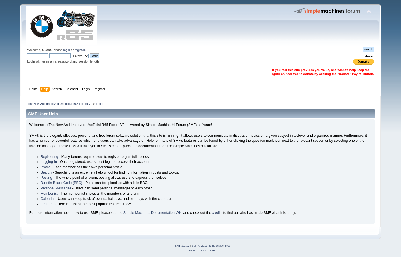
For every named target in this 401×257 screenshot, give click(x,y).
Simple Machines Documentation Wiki (152, 213)
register (79, 50)
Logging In (49, 162)
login (66, 50)
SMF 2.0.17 (182, 245)
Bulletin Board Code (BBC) (61, 183)
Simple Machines (220, 245)
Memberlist (49, 194)
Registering (49, 157)
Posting (46, 178)
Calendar (48, 199)
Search (46, 172)
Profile (45, 167)
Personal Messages (56, 188)
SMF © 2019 (199, 245)
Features (47, 204)
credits (217, 213)
